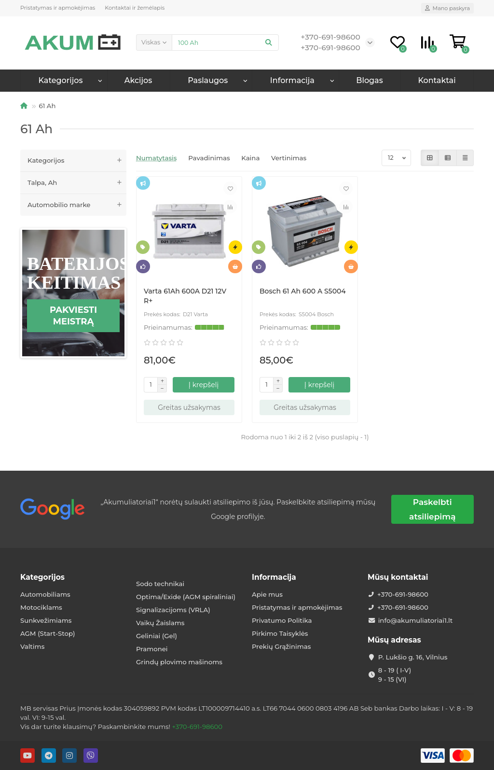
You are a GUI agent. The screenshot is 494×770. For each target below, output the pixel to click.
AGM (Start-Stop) (47, 633)
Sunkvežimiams (46, 620)
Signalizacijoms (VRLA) (173, 610)
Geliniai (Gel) (156, 636)
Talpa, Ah (76, 182)
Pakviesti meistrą (73, 316)
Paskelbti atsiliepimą (432, 509)
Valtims (32, 646)
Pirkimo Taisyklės (280, 633)
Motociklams (41, 607)
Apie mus (267, 594)
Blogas (369, 80)
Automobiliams (45, 594)
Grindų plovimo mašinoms (179, 662)
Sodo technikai (160, 584)
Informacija (274, 577)
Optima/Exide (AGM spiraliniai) (185, 597)
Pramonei (152, 649)
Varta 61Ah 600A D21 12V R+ (185, 296)
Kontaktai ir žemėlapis (135, 7)
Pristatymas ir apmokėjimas (57, 7)
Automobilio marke (76, 205)
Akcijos (138, 80)
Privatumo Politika (282, 620)
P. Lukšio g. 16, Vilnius (413, 657)
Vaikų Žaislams (160, 623)
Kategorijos (61, 80)
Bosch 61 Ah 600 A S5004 (303, 291)
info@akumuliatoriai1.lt (415, 620)
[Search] (225, 42)
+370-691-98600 (402, 594)
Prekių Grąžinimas (281, 646)
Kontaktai (436, 80)
